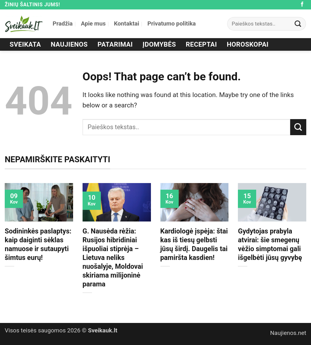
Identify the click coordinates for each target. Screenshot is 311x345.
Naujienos (69, 44)
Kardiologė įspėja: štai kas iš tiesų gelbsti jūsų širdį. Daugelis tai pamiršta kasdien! (194, 244)
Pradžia (63, 23)
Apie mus (93, 23)
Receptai (201, 44)
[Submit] (298, 24)
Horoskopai (248, 44)
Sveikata (25, 44)
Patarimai (115, 44)
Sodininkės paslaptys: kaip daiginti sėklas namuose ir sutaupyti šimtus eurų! (38, 244)
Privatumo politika (171, 23)
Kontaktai (126, 23)
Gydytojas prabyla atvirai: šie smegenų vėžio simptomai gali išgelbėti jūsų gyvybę (270, 244)
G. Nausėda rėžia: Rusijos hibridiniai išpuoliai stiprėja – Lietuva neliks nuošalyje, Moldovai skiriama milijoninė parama (113, 257)
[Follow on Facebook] (302, 4)
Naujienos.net (288, 333)
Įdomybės (159, 44)
